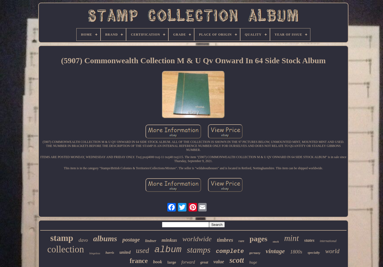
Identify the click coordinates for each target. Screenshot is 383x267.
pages (258, 239)
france (139, 260)
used (142, 251)
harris (110, 253)
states (309, 240)
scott (237, 260)
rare (241, 241)
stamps (198, 250)
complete (230, 251)
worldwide (197, 239)
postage (131, 239)
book (157, 261)
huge (253, 262)
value (219, 261)
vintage (275, 251)
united (125, 252)
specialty (313, 253)
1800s (296, 252)
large (172, 262)
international (328, 241)
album (167, 250)
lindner (150, 241)
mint (291, 238)
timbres (225, 240)
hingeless (94, 253)
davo (83, 240)
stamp (61, 238)
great (204, 262)
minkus (169, 240)
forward (188, 262)
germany (254, 253)
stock (276, 241)
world (332, 251)
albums (105, 238)
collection (65, 249)
